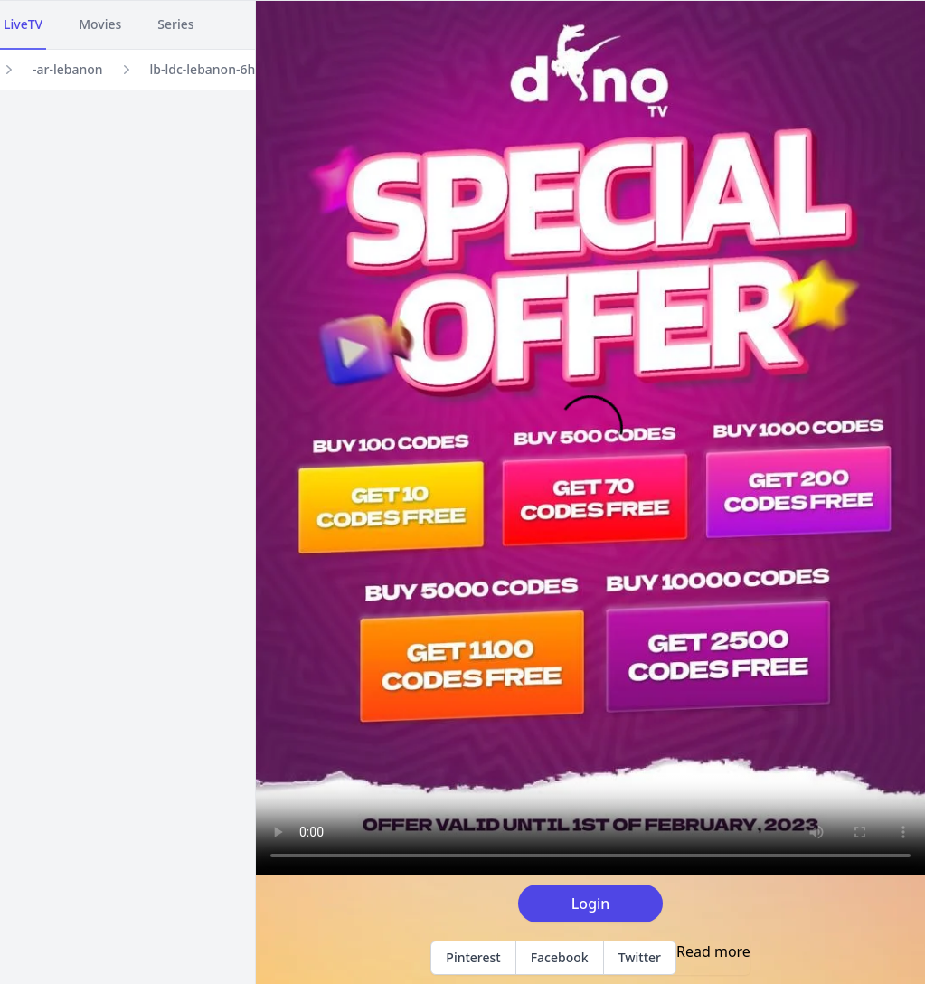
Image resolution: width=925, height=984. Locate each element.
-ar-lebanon (68, 69)
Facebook (560, 957)
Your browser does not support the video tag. (590, 438)
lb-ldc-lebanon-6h (203, 69)
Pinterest (473, 957)
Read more (713, 951)
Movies (100, 24)
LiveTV (23, 24)
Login (590, 903)
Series (175, 24)
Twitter (639, 957)
